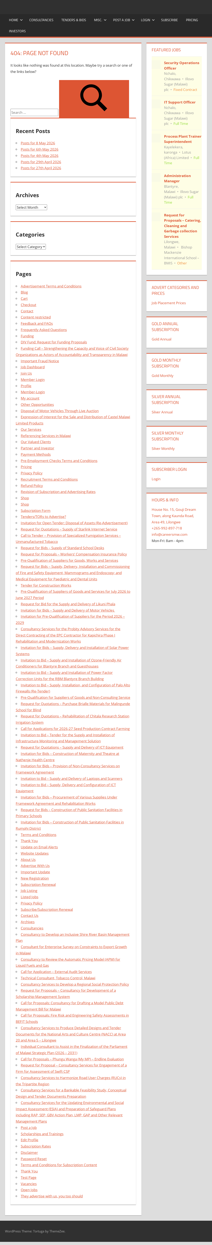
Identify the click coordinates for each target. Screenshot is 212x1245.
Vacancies (29, 1183)
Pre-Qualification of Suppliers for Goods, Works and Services (69, 560)
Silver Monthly (163, 448)
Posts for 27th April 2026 (41, 168)
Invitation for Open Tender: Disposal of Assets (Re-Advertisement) (74, 522)
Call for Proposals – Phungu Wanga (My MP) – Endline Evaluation (72, 1059)
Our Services (31, 429)
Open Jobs (29, 1189)
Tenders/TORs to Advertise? (43, 516)
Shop (25, 498)
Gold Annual (161, 339)
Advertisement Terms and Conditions (51, 286)
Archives (28, 921)
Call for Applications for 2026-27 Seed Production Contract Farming (75, 728)
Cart (24, 298)
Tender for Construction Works (46, 585)
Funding (27, 336)
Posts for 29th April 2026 (41, 161)
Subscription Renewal (38, 884)
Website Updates (35, 853)
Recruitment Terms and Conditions (49, 479)
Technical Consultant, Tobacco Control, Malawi (58, 978)
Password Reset (34, 1158)
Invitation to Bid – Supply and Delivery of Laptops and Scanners (71, 778)
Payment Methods (36, 454)
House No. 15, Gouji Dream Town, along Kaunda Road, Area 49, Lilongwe (174, 515)
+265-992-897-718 (167, 528)
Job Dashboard (33, 367)
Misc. (100, 19)
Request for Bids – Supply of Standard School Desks (62, 547)
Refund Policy (32, 485)
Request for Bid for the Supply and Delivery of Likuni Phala (68, 604)
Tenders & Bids (73, 19)
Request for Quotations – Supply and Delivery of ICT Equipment (72, 747)
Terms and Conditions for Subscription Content (59, 1164)
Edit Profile (29, 1140)
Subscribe (169, 19)
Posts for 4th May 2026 (39, 155)
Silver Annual (162, 412)
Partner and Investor (37, 448)
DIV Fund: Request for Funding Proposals (54, 342)
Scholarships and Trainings (42, 1133)
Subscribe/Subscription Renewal (47, 909)
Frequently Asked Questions (44, 329)
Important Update (35, 872)
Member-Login (33, 392)
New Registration (35, 878)
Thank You (29, 840)
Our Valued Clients (36, 441)
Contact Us (29, 915)
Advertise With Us (35, 865)
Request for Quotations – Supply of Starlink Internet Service (69, 529)
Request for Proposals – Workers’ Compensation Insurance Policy (74, 554)
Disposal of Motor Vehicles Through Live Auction (60, 410)
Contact (27, 311)
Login (148, 19)
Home (16, 19)
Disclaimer (29, 1152)
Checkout (28, 304)
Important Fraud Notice (40, 360)
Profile (26, 385)
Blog (24, 292)
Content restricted (36, 317)
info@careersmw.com (169, 534)
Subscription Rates (36, 1146)
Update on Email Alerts (39, 847)
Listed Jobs (29, 896)
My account (30, 398)
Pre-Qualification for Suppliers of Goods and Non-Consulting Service (75, 697)
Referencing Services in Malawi (46, 435)
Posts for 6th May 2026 (39, 149)
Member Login (33, 379)
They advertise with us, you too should (52, 1196)
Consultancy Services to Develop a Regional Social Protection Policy (75, 984)
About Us (28, 859)
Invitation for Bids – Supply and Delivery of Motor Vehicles (68, 610)
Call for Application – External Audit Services (56, 971)
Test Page (28, 1177)
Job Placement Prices (169, 302)
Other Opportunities (37, 404)
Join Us (26, 373)
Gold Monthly (162, 375)
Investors (17, 31)
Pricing (192, 19)
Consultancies (41, 19)
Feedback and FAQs (37, 323)
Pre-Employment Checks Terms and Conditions (59, 460)
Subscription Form (35, 510)
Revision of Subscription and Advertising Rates (58, 491)
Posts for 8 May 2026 (38, 143)
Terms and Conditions (38, 834)
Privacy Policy (32, 473)
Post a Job (124, 19)
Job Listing (29, 890)
